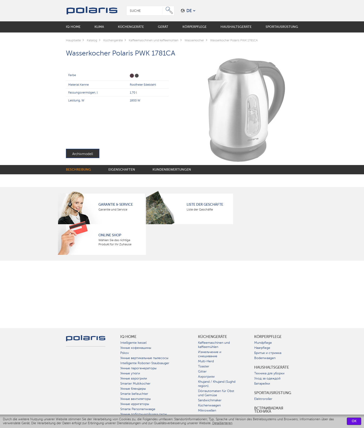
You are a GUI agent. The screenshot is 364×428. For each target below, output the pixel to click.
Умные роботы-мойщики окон (143, 414)
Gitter (202, 371)
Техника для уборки (269, 373)
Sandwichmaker (209, 400)
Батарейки (262, 384)
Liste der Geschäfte (205, 204)
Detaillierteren (222, 423)
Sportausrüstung (272, 393)
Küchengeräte (212, 336)
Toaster (203, 366)
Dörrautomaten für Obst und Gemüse (216, 393)
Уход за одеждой (267, 378)
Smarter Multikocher (135, 384)
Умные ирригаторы (134, 404)
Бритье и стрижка (267, 353)
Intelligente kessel (133, 343)
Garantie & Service (115, 204)
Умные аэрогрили (133, 378)
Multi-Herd (206, 361)
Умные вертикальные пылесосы (144, 358)
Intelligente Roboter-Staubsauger (144, 363)
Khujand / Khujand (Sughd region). (216, 384)
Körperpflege (268, 336)
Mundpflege (263, 343)
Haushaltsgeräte (271, 367)
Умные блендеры (133, 389)
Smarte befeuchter (134, 394)
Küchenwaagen (209, 405)
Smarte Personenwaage (137, 409)
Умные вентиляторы (135, 399)
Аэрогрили (206, 377)
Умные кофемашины (135, 348)
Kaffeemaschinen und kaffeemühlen (214, 345)
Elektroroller (263, 399)
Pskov (124, 353)
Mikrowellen (207, 410)
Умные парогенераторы (138, 368)
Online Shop (109, 235)
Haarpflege (262, 348)
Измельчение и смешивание (209, 354)
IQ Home (128, 336)
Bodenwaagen (265, 358)
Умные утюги (130, 373)
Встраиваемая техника (268, 410)
